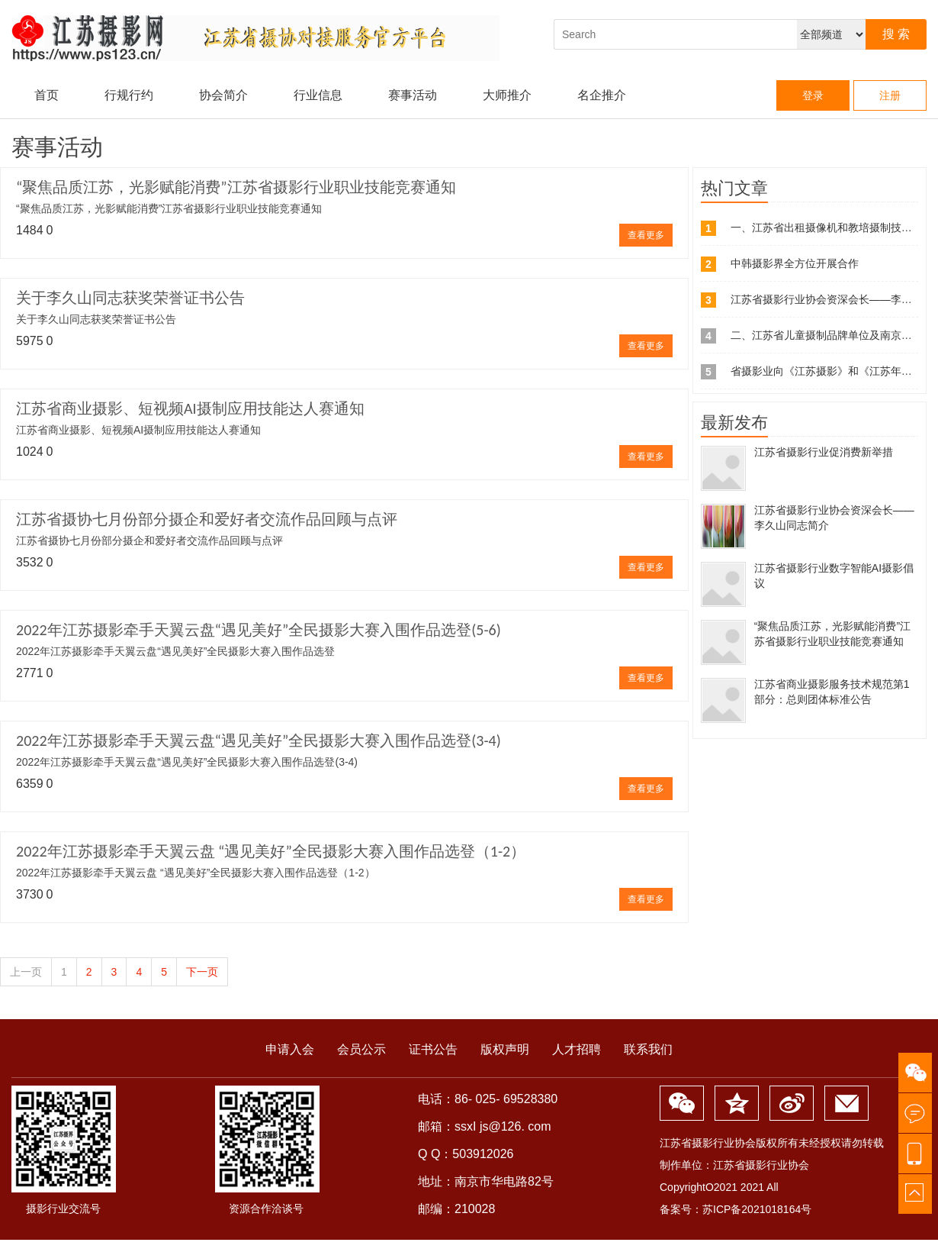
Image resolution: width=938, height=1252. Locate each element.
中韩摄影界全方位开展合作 (795, 263)
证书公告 (433, 1049)
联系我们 (648, 1049)
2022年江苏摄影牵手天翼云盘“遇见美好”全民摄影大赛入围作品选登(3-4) (258, 740)
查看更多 (646, 235)
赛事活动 (412, 95)
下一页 (202, 972)
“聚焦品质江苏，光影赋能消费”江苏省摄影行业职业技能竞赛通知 (236, 187)
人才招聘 (576, 1049)
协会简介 (223, 95)
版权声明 (504, 1049)
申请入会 (289, 1049)
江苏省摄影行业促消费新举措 (823, 452)
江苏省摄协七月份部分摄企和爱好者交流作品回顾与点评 (206, 519)
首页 (46, 95)
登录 (813, 95)
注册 (890, 95)
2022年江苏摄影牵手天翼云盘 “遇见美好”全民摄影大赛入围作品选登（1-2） (270, 851)
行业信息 (318, 95)
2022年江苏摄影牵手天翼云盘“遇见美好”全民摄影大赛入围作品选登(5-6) (258, 630)
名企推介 (601, 95)
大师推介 (507, 95)
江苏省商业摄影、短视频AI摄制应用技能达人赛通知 (190, 408)
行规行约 (128, 95)
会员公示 (361, 1049)
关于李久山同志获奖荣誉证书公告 (130, 298)
